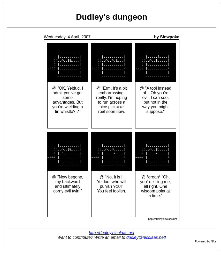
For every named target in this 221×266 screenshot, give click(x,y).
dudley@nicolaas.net (145, 251)
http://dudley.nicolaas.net (111, 247)
